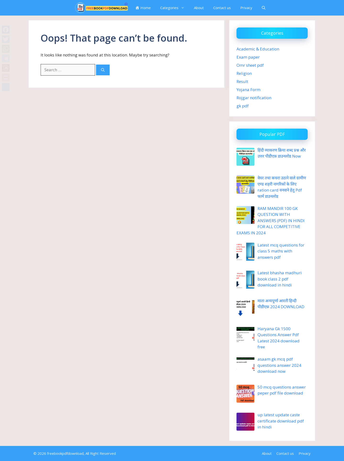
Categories (174, 8)
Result (242, 81)
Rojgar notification (253, 97)
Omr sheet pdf (250, 65)
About (199, 7)
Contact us (222, 7)
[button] (263, 8)
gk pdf (242, 106)
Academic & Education (257, 49)
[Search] (103, 70)
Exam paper (248, 57)
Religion (244, 73)
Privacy (246, 7)
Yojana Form (248, 89)
